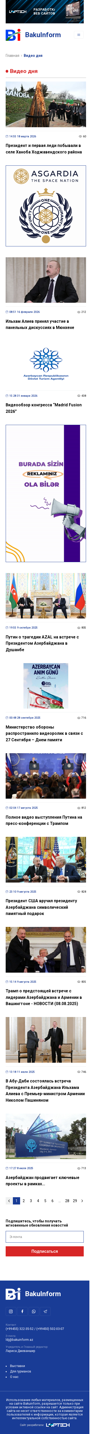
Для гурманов (20, 1371)
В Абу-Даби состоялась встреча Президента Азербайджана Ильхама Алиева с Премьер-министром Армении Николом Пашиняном (45, 1091)
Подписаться (44, 1251)
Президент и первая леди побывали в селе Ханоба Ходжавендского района (44, 148)
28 (67, 1201)
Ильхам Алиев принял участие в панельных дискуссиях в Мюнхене (40, 324)
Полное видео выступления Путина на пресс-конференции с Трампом (44, 820)
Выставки (17, 1366)
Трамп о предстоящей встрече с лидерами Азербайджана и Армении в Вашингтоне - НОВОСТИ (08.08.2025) (44, 997)
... (59, 1201)
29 (75, 1201)
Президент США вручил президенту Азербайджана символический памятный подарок (41, 907)
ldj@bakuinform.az (19, 1340)
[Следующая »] (82, 1200)
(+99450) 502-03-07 (50, 1329)
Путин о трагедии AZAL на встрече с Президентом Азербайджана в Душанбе (42, 643)
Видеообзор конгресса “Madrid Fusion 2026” (44, 408)
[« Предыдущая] (9, 1200)
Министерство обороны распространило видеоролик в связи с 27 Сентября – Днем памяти (44, 733)
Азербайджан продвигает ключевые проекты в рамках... (42, 1181)
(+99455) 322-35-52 (19, 1329)
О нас (14, 1377)
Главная (12, 55)
